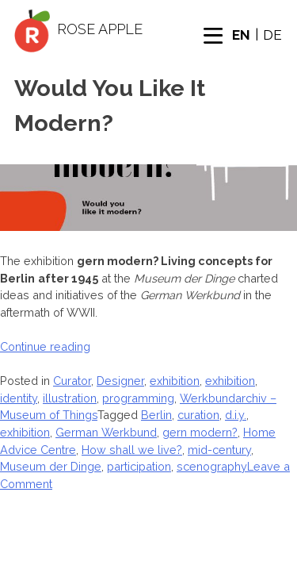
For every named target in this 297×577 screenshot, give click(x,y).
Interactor (63, 569)
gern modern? (200, 432)
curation (198, 414)
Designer (120, 380)
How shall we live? (132, 449)
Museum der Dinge (50, 466)
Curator (72, 380)
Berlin (156, 414)
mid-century (219, 449)
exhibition (175, 380)
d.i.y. (235, 414)
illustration (70, 398)
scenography (212, 466)
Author (119, 569)
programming (138, 398)
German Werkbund (106, 432)
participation (139, 466)
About (111, 553)
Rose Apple (100, 29)
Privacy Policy (182, 569)
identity (18, 398)
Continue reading (45, 346)
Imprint (244, 569)
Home (73, 553)
